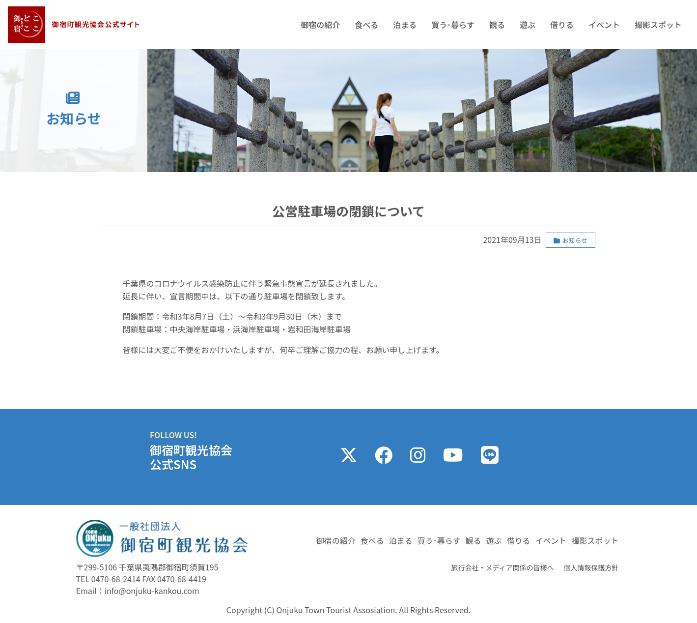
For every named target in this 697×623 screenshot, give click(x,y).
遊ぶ (527, 24)
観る (497, 24)
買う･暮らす (452, 24)
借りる (562, 24)
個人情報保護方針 (591, 567)
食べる (366, 24)
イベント (604, 24)
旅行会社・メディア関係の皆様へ (502, 567)
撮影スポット (658, 24)
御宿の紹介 (320, 24)
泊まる (405, 24)
